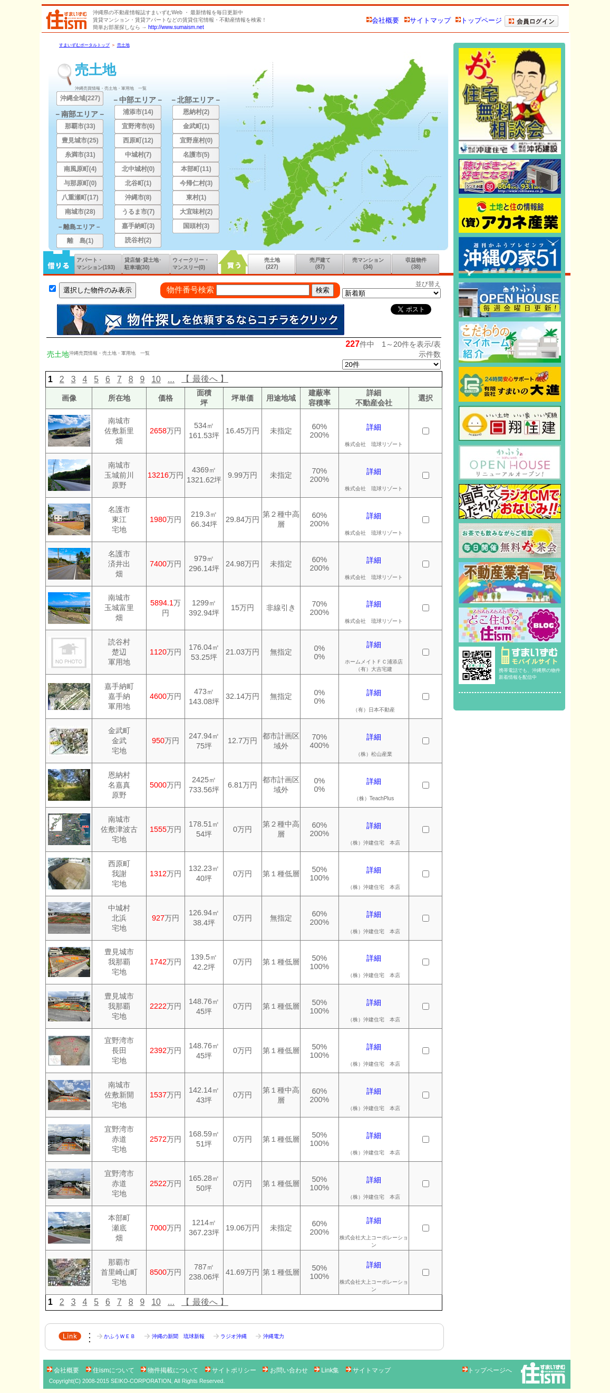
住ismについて (111, 1370)
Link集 (327, 1370)
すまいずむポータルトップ (84, 45)
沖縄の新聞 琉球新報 (175, 1336)
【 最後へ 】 (204, 378)
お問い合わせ (286, 1370)
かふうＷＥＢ (117, 1336)
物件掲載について (170, 1370)
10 (156, 379)
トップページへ (487, 1370)
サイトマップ (427, 20)
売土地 (123, 45)
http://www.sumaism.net (176, 27)
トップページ (479, 20)
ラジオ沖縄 (231, 1336)
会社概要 (382, 20)
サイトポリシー (231, 1370)
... (171, 379)
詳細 (373, 427)
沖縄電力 (270, 1336)
